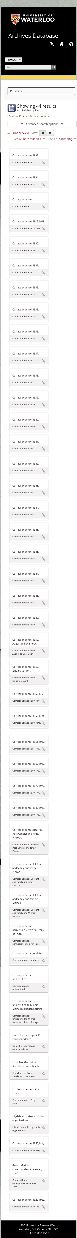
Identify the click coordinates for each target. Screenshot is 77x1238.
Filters (15, 91)
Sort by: (17, 139)
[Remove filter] (49, 116)
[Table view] (50, 133)
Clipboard (52, 44)
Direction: (52, 139)
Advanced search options (42, 124)
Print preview (18, 133)
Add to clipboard (43, 163)
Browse (12, 60)
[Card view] (42, 133)
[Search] (30, 67)
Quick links (71, 44)
